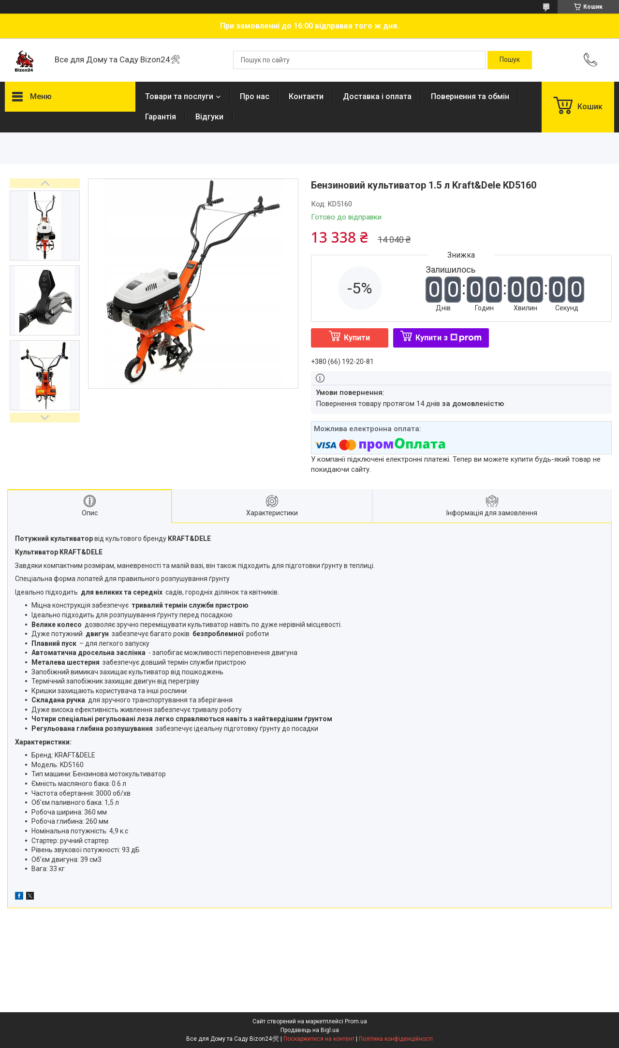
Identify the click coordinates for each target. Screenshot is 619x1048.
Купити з (448, 337)
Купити (357, 337)
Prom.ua (356, 1021)
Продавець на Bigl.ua (309, 1030)
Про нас (254, 96)
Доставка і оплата (377, 96)
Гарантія (160, 116)
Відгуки (209, 116)
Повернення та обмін (470, 96)
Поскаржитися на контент (318, 1038)
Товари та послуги (179, 96)
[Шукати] (509, 60)
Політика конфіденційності (396, 1038)
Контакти (306, 96)
